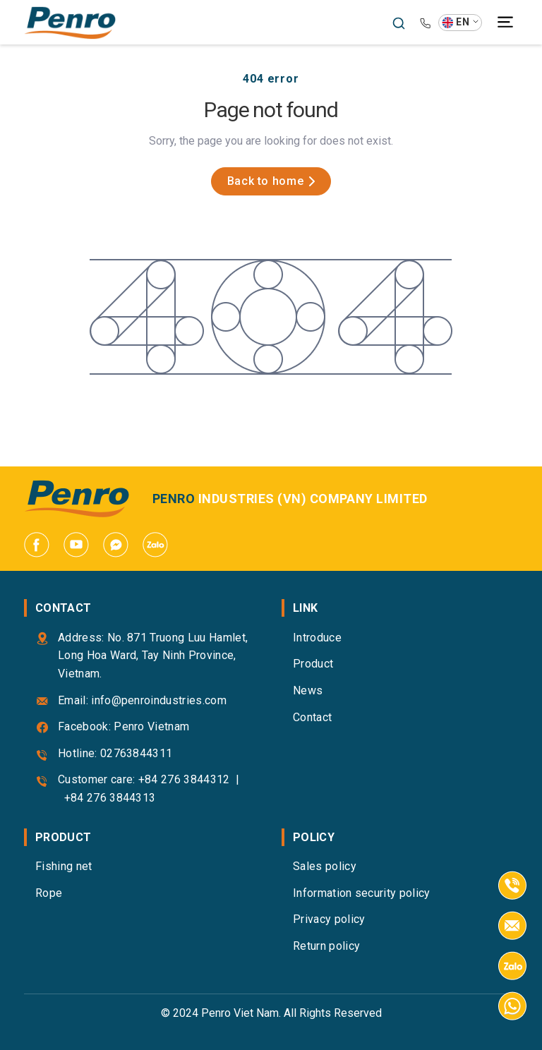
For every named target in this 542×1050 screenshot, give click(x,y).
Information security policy (361, 893)
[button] (460, 22)
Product (313, 663)
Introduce (317, 637)
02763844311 (136, 753)
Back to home (271, 181)
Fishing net (63, 866)
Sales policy (324, 866)
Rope (48, 893)
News (308, 690)
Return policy (326, 946)
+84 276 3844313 (110, 797)
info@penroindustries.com (159, 700)
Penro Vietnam (151, 726)
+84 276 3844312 (184, 779)
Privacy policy (329, 919)
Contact (312, 717)
